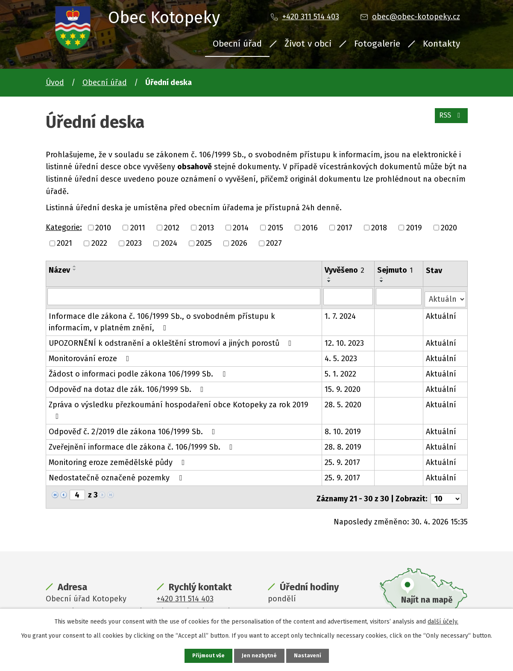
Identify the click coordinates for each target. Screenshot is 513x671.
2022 (99, 243)
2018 (379, 227)
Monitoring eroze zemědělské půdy (118, 459)
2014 (241, 227)
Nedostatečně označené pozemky (117, 475)
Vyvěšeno (345, 270)
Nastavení (310, 655)
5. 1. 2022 (341, 371)
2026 (239, 243)
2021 (64, 243)
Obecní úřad (237, 43)
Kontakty (441, 43)
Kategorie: (64, 227)
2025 (204, 243)
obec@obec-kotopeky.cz (416, 16)
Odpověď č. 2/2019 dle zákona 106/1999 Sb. (134, 428)
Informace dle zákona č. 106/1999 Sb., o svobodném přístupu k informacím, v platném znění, (162, 319)
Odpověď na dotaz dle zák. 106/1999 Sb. (128, 386)
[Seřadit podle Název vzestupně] (74, 266)
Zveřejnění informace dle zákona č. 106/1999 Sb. (142, 444)
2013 (206, 227)
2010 (103, 227)
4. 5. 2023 (341, 355)
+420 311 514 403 (310, 16)
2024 (169, 243)
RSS (449, 119)
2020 (449, 227)
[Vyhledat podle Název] (184, 296)
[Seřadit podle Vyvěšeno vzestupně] (329, 278)
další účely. (443, 620)
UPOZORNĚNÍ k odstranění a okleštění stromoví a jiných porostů (172, 340)
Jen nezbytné (260, 655)
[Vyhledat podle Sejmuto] (399, 296)
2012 (171, 227)
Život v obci (307, 43)
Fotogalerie (377, 43)
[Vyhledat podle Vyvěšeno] (349, 296)
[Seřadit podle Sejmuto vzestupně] (382, 278)
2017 (344, 227)
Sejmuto (395, 270)
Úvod (55, 82)
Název (59, 270)
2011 (137, 227)
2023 (134, 243)
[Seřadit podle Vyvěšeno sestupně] (329, 281)
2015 (275, 227)
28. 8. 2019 (343, 444)
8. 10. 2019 (343, 428)
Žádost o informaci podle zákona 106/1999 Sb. (139, 371)
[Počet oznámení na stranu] (446, 492)
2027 (274, 243)
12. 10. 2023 (344, 340)
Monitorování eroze (91, 355)
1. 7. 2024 (340, 313)
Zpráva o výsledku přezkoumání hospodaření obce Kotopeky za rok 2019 (178, 407)
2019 (414, 227)
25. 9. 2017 (343, 459)
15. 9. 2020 (343, 386)
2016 (310, 227)
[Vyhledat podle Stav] (445, 295)
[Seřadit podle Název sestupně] (74, 269)
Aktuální (441, 313)
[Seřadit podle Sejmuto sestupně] (382, 281)
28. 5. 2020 (343, 401)
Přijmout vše (207, 655)
